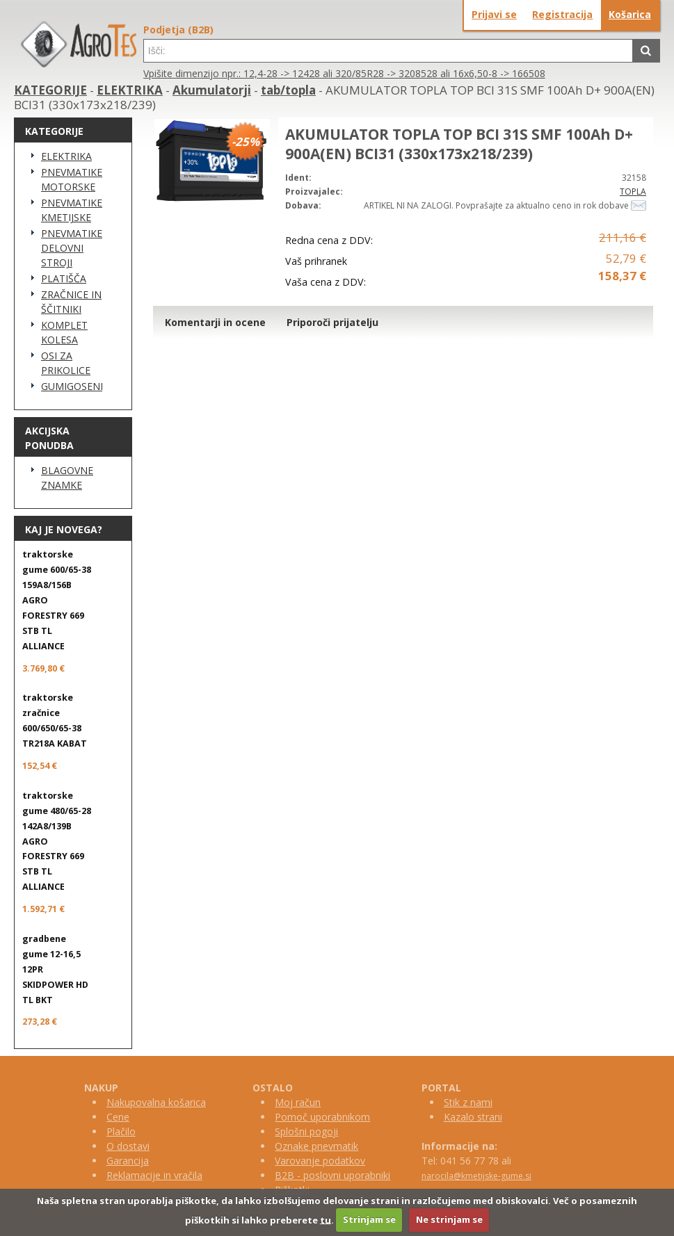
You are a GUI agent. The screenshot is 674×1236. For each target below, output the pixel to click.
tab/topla (288, 90)
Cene (117, 1116)
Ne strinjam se (449, 1219)
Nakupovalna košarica (156, 1102)
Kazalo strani (473, 1116)
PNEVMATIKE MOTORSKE (71, 179)
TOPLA (633, 191)
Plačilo (121, 1131)
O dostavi (128, 1146)
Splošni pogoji (306, 1131)
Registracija (562, 14)
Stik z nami (468, 1102)
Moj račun (298, 1102)
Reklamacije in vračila (154, 1175)
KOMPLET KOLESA (64, 332)
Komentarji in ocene (215, 322)
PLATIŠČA (63, 278)
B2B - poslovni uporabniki (332, 1175)
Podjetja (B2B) (178, 29)
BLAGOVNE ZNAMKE (67, 477)
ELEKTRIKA (130, 90)
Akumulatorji (211, 90)
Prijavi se (494, 14)
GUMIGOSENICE (71, 386)
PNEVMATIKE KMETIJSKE (71, 210)
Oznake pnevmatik (316, 1146)
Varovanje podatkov (320, 1160)
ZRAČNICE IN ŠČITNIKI (71, 302)
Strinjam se (369, 1219)
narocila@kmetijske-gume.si (476, 1176)
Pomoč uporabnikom (322, 1116)
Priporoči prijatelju (332, 322)
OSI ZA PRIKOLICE (65, 363)
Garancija (127, 1160)
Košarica (630, 14)
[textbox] (388, 51)
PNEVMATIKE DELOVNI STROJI (71, 248)
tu (325, 1219)
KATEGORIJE (50, 90)
